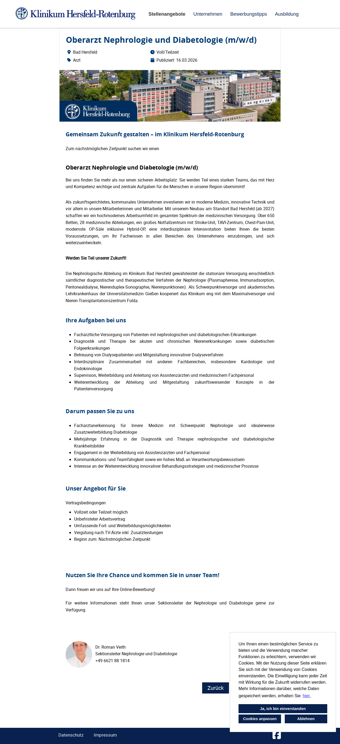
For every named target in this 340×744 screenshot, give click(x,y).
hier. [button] (307, 696)
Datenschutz (70, 735)
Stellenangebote (166, 14)
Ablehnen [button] (306, 719)
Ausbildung (287, 14)
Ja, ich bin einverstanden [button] (283, 709)
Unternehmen (207, 14)
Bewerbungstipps (248, 14)
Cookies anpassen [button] (260, 719)
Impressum (105, 735)
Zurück (215, 687)
